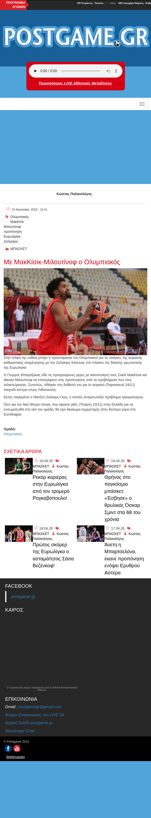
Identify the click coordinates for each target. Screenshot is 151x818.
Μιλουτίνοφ (12, 227)
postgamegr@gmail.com (40, 707)
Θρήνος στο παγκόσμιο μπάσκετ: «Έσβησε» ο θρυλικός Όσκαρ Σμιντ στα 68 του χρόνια (122, 498)
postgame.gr (23, 596)
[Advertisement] (75, 147)
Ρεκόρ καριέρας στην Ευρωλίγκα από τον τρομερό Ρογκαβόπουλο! (51, 487)
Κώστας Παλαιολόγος (74, 194)
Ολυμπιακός (19, 217)
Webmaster (15, 757)
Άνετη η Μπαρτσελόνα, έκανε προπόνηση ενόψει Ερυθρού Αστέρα (124, 558)
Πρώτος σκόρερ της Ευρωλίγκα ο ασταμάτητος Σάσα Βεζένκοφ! (53, 555)
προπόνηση (13, 232)
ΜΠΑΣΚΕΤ (18, 249)
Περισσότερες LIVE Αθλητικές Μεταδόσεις (75, 83)
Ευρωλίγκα (12, 236)
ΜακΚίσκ (17, 222)
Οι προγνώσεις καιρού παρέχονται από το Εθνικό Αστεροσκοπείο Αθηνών (42, 688)
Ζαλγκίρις (11, 241)
